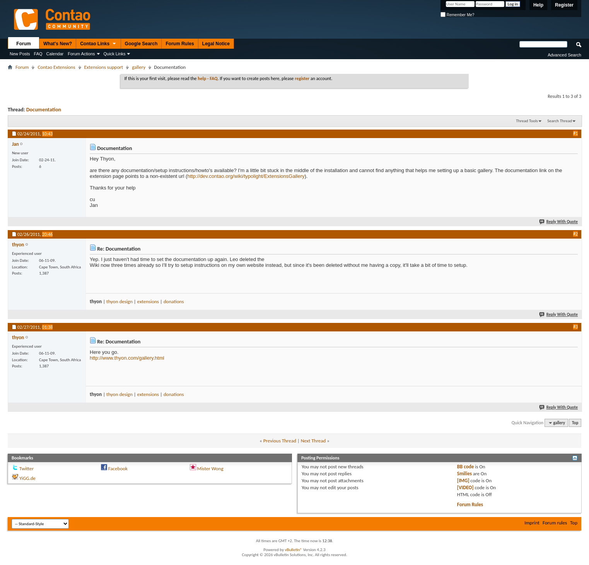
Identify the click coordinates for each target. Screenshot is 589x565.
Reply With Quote (559, 221)
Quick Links (115, 53)
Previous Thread (279, 441)
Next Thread (313, 441)
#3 (575, 326)
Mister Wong (210, 468)
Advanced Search (564, 55)
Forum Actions (81, 53)
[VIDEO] (465, 487)
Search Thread (559, 120)
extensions (148, 301)
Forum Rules (180, 43)
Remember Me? (457, 15)
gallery (138, 67)
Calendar (55, 53)
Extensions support (103, 67)
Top (575, 422)
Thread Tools (527, 120)
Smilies (464, 473)
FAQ (38, 53)
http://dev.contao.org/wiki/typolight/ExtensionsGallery (245, 176)
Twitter (26, 468)
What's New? (57, 43)
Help (538, 5)
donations (174, 301)
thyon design (119, 301)
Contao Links (98, 44)
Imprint (531, 523)
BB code (465, 466)
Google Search (141, 43)
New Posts (20, 53)
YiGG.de (27, 478)
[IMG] (463, 480)
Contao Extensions (56, 67)
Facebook (118, 468)
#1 (575, 133)
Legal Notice (216, 43)
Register (564, 5)
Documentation (43, 109)
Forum (23, 43)
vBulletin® (293, 549)
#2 (575, 234)
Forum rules (555, 523)
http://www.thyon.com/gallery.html (127, 358)
